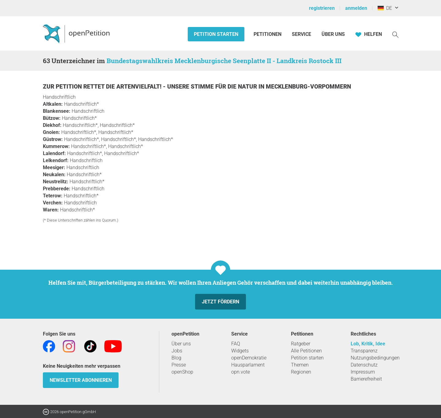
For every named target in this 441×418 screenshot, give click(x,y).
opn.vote (240, 372)
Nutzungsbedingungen (375, 358)
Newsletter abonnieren (81, 380)
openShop (182, 372)
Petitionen (268, 34)
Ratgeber (300, 344)
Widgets (240, 351)
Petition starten (216, 34)
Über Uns (333, 34)
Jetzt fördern (220, 302)
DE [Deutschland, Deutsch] (385, 8)
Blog (176, 358)
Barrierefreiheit (366, 379)
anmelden (356, 8)
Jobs (177, 351)
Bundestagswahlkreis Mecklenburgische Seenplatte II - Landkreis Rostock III (224, 60)
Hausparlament (248, 365)
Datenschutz (364, 365)
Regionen (301, 372)
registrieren (322, 8)
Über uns (181, 344)
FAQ (235, 344)
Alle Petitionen (306, 351)
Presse (179, 365)
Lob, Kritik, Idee (368, 344)
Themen (300, 365)
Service (301, 34)
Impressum (363, 372)
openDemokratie (248, 358)
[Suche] (395, 34)
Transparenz (364, 351)
